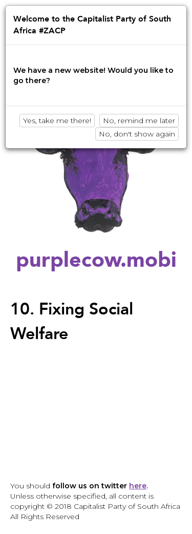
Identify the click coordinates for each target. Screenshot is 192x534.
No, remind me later (139, 120)
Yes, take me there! (57, 120)
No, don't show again (137, 134)
